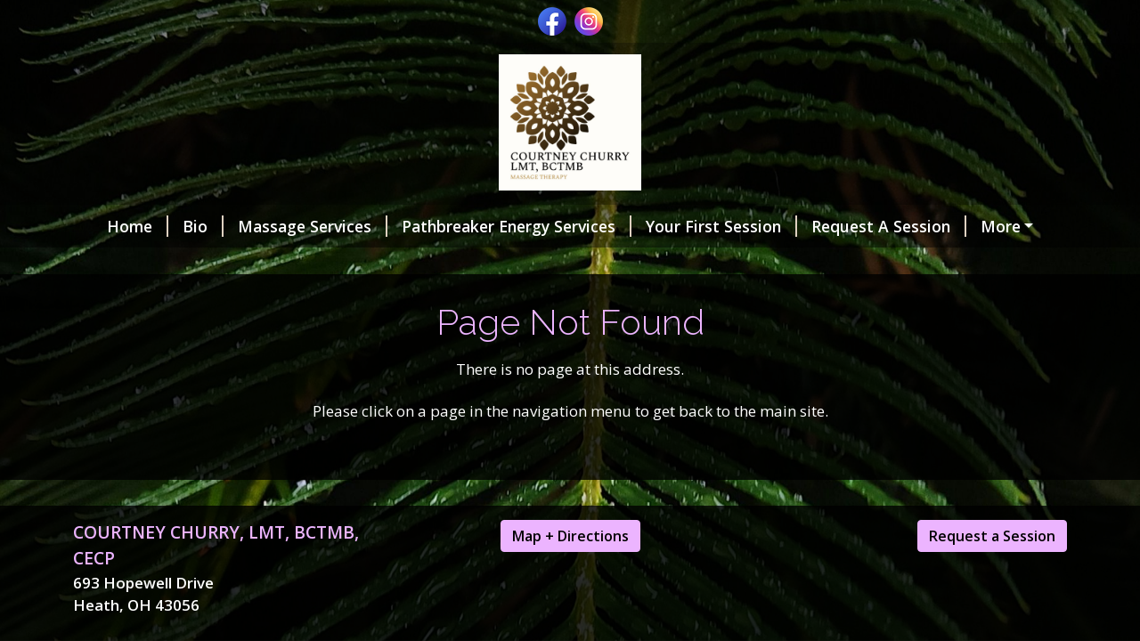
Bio (203, 226)
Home (137, 226)
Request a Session (992, 536)
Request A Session (888, 226)
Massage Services (312, 226)
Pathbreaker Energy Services (516, 226)
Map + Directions (570, 536)
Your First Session (721, 226)
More (1001, 226)
